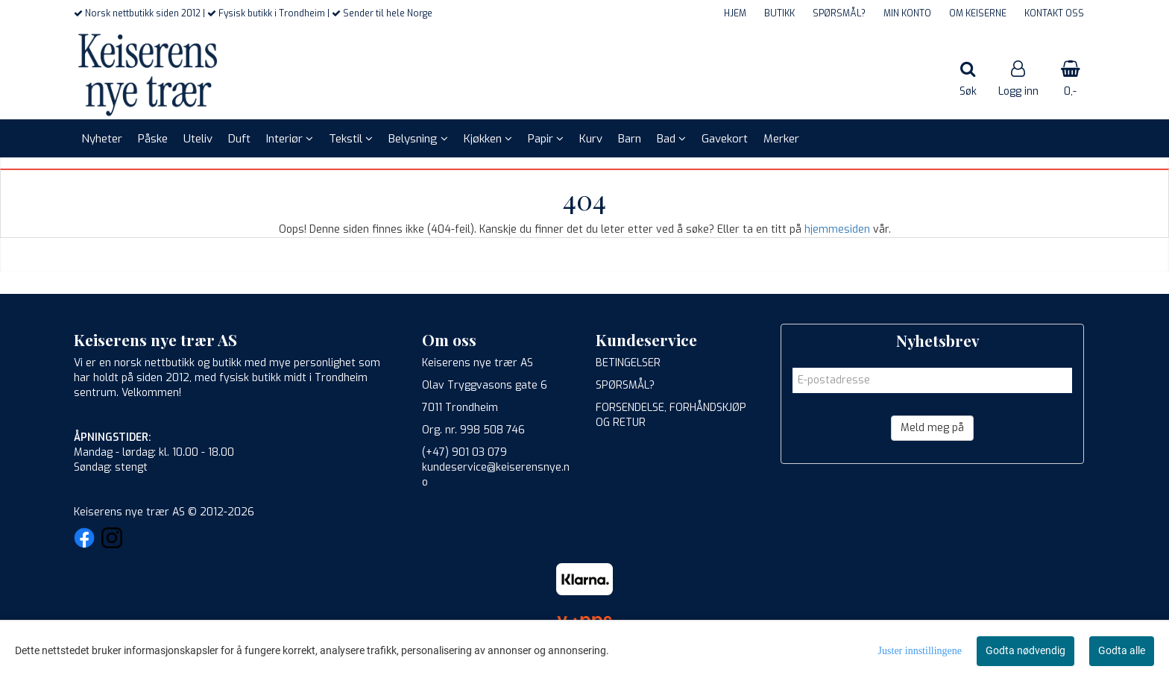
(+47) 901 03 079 (464, 452)
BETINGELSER (628, 363)
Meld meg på (932, 428)
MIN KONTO (907, 13)
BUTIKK (779, 13)
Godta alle (1121, 650)
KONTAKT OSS (1054, 13)
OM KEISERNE (977, 13)
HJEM (735, 13)
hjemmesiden (837, 229)
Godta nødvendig (1025, 650)
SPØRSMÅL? (839, 13)
